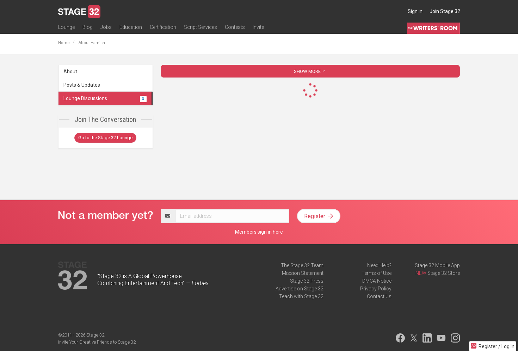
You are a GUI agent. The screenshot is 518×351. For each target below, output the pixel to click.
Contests (235, 27)
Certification (163, 27)
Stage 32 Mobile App (437, 265)
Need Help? (379, 265)
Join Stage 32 (445, 11)
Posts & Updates (81, 85)
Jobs (106, 27)
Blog (87, 27)
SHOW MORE (310, 71)
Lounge (66, 27)
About (70, 71)
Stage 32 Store (443, 273)
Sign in (415, 11)
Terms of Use (376, 273)
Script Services (200, 27)
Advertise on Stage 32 (299, 288)
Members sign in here (259, 232)
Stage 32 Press (306, 281)
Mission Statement (302, 273)
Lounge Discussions (105, 98)
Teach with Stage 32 (301, 296)
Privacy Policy (375, 288)
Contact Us (379, 296)
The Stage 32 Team (302, 265)
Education (130, 27)
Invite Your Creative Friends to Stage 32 (97, 342)
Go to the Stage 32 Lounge (105, 137)
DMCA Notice (376, 281)
